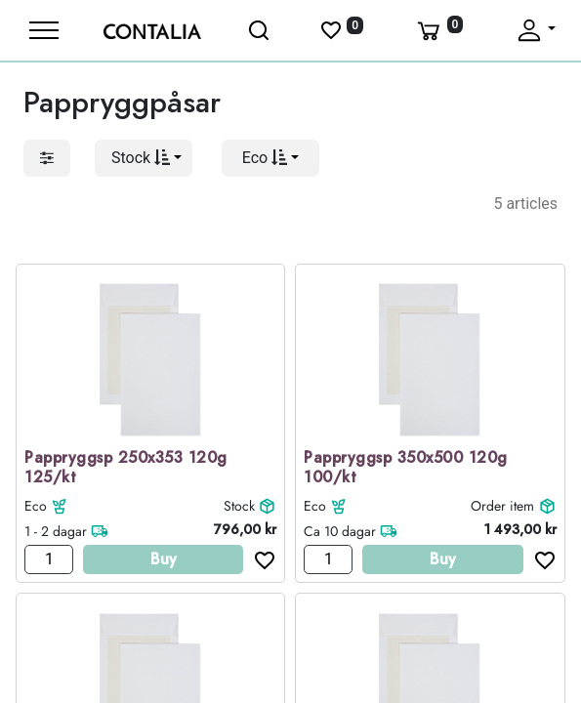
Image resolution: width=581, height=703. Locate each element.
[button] (143, 158)
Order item (502, 506)
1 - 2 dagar (55, 531)
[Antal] (48, 559)
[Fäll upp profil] (535, 30)
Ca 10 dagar (340, 531)
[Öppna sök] (260, 30)
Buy (163, 559)
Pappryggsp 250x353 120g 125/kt (126, 468)
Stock (239, 506)
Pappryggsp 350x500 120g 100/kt (406, 468)
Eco (35, 506)
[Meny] (44, 30)
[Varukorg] (438, 30)
